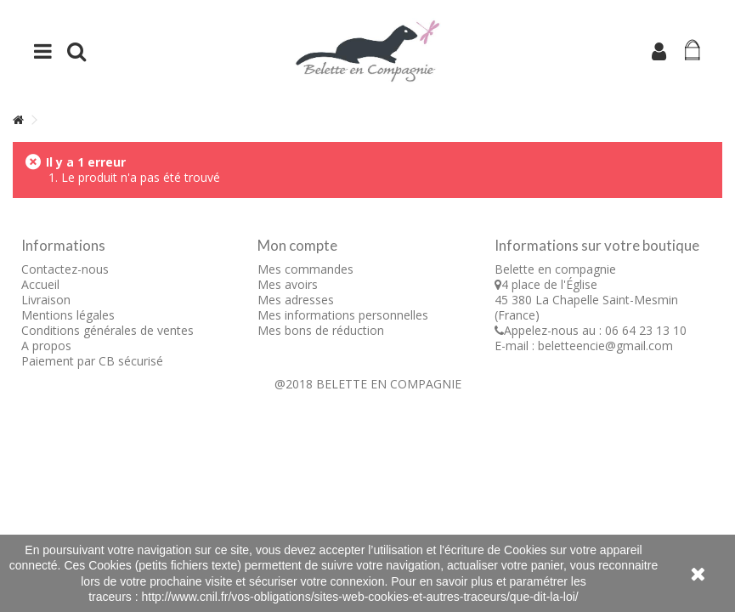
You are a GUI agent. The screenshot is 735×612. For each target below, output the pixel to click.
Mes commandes (305, 269)
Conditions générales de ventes (107, 330)
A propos (46, 345)
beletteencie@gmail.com (605, 345)
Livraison (46, 300)
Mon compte (297, 245)
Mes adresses (295, 300)
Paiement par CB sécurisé (92, 361)
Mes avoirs (287, 284)
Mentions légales (68, 315)
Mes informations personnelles (342, 315)
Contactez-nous (65, 269)
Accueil (40, 284)
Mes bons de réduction (320, 330)
